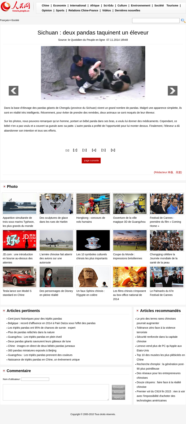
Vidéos (106, 10)
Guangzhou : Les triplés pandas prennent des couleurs (40, 355)
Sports (60, 10)
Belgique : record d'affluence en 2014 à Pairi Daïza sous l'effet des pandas (52, 323)
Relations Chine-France (83, 10)
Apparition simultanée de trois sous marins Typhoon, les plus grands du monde (19, 221)
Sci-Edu (108, 5)
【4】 (94, 150)
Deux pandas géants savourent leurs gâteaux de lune (39, 341)
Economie (59, 5)
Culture (122, 5)
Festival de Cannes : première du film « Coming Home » (165, 221)
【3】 (84, 150)
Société (15, 20)
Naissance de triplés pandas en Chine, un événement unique (44, 359)
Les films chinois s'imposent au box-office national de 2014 (129, 295)
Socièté (159, 5)
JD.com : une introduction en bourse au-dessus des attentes (18, 258)
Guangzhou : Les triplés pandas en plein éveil (35, 336)
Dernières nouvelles (127, 10)
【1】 (67, 150)
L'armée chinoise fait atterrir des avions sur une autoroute (56, 258)
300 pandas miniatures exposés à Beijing (32, 350)
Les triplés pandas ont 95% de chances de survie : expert (41, 327)
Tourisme (172, 5)
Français (4, 20)
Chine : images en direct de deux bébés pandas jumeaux (41, 345)
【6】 (113, 150)
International (78, 5)
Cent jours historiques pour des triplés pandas (35, 318)
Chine (45, 5)
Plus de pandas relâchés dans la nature (31, 332)
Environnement (140, 5)
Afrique (94, 5)
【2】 (75, 150)
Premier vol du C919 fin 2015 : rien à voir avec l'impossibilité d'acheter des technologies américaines (161, 396)
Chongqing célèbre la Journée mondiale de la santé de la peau (164, 258)
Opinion (47, 10)
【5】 (103, 150)
